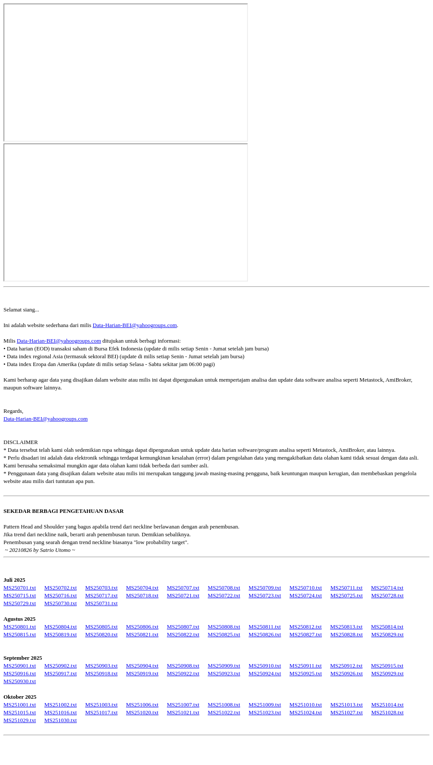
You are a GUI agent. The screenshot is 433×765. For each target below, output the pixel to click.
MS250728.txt (387, 595)
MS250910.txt (265, 665)
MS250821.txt (142, 634)
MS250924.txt (265, 673)
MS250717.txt (101, 595)
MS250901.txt (19, 665)
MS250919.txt (142, 673)
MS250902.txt (60, 665)
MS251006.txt (142, 704)
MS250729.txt (19, 603)
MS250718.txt (142, 595)
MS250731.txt (101, 603)
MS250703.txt (101, 587)
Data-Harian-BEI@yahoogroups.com (135, 325)
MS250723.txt (265, 595)
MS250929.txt (387, 673)
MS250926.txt (346, 673)
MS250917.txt (60, 673)
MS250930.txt (19, 681)
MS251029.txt (19, 720)
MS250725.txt (346, 595)
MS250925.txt (306, 673)
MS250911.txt (306, 665)
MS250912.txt (346, 665)
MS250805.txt (101, 626)
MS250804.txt (60, 626)
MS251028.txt (387, 712)
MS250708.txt (224, 587)
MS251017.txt (101, 712)
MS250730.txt (60, 603)
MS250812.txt (305, 626)
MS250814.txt (387, 626)
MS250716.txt (60, 595)
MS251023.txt (265, 712)
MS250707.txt (183, 587)
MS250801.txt (19, 626)
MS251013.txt (346, 704)
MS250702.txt (60, 587)
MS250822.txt (183, 634)
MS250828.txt (346, 634)
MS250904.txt (142, 665)
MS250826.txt (265, 634)
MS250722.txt (224, 595)
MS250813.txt (346, 626)
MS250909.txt (224, 665)
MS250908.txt (183, 665)
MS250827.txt (306, 634)
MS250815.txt (19, 634)
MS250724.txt (306, 595)
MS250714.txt (387, 587)
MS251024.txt (306, 712)
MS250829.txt (387, 634)
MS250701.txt (19, 587)
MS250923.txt (224, 673)
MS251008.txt (224, 704)
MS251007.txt (183, 704)
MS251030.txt (60, 720)
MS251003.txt (101, 704)
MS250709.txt (265, 587)
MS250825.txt (224, 634)
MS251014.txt (387, 704)
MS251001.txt (19, 704)
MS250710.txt (306, 587)
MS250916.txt (19, 673)
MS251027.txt (346, 712)
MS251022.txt (224, 712)
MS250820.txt (101, 634)
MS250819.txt (60, 634)
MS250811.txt (265, 626)
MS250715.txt (19, 595)
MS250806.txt (142, 626)
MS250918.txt (101, 673)
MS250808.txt (224, 626)
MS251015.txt (19, 712)
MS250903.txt (101, 665)
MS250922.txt (183, 673)
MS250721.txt (183, 595)
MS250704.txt (142, 587)
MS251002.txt (60, 704)
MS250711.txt (346, 587)
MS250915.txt (387, 665)
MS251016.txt (60, 712)
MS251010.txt (306, 704)
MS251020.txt (142, 712)
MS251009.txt (265, 704)
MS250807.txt (183, 626)
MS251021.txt (183, 712)
